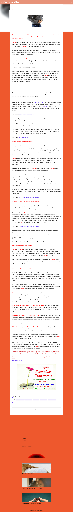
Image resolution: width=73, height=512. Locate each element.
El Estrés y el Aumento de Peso (26, 114)
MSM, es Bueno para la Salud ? (28, 473)
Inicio (23, 439)
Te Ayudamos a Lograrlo (17, 360)
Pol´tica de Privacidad (26, 443)
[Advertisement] (36, 425)
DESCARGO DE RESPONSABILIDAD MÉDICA (31, 441)
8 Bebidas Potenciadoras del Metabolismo (29, 226)
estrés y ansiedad (43, 399)
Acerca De (24, 440)
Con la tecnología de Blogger (36, 510)
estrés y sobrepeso (51, 399)
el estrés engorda (20, 399)
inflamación (45, 106)
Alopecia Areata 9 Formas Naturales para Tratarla (32, 488)
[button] (12, 6)
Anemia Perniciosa (25, 458)
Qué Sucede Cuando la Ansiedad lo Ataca (29, 85)
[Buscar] (71, 2)
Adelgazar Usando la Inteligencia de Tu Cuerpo (31, 503)
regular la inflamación (39, 102)
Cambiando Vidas (11, 2)
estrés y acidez (36, 399)
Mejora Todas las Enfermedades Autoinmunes (30, 197)
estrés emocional (28, 399)
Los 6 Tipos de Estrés (24, 137)
